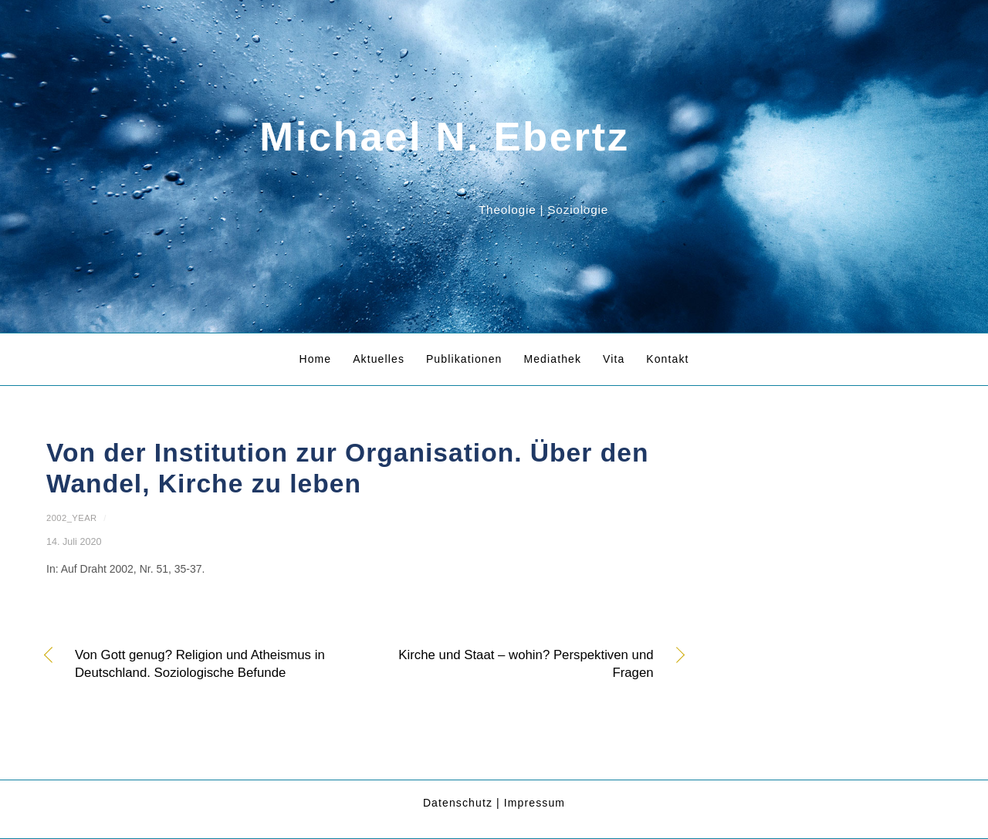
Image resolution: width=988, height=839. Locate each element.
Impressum (534, 803)
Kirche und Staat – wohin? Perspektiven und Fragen (519, 664)
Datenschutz (457, 803)
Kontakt (667, 359)
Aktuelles (378, 359)
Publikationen (464, 359)
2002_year (71, 518)
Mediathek (552, 359)
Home (315, 359)
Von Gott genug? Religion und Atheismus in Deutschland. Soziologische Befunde (200, 664)
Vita (613, 359)
